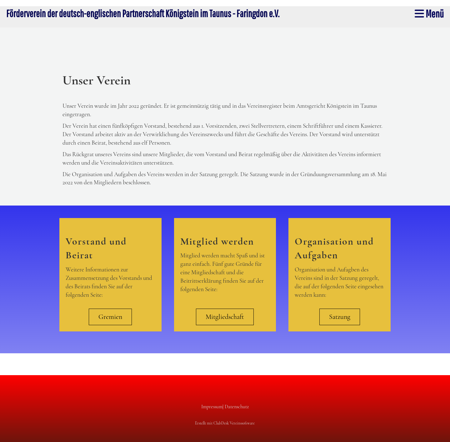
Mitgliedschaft (225, 317)
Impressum (211, 407)
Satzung (339, 317)
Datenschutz (237, 407)
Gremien (110, 317)
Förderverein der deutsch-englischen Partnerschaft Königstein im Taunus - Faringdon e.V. (142, 13)
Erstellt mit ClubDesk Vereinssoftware (225, 423)
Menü (429, 13)
